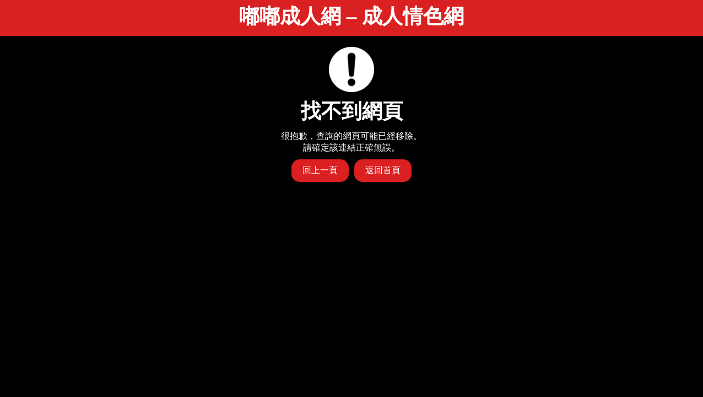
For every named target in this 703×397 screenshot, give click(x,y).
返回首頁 (383, 170)
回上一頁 (320, 170)
